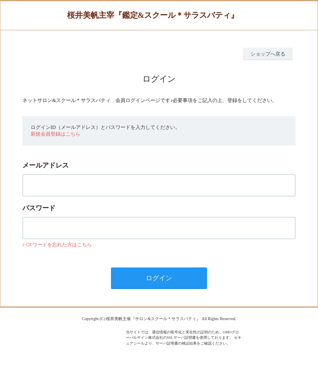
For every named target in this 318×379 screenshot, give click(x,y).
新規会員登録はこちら (55, 134)
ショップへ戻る (268, 54)
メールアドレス (45, 165)
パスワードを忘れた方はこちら (57, 245)
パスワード (38, 207)
